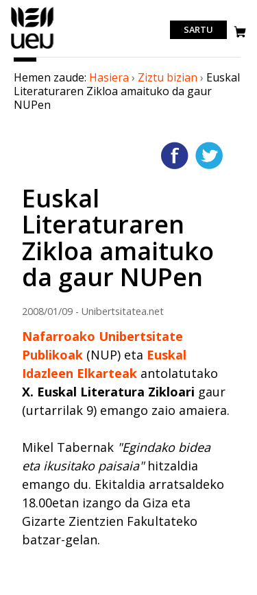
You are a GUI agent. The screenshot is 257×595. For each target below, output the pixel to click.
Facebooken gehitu (174, 155)
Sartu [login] (198, 30)
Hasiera (109, 77)
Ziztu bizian (167, 77)
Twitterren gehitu (209, 155)
